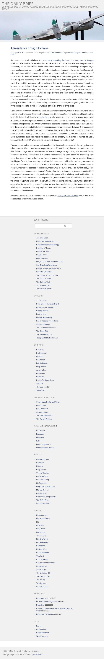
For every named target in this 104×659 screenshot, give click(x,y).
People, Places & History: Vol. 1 (48, 268)
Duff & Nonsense (43, 519)
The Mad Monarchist (44, 416)
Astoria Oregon (74, 53)
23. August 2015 (17, 53)
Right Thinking (42, 559)
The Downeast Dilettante (46, 328)
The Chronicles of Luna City (47, 275)
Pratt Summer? (42, 598)
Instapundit (40, 532)
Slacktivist (40, 383)
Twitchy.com (41, 583)
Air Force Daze (42, 238)
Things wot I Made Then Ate (47, 338)
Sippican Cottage (43, 324)
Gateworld (40, 437)
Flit (37, 522)
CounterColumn (42, 473)
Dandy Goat (41, 405)
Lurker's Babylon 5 (43, 444)
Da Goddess (41, 353)
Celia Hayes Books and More (47, 402)
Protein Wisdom (42, 553)
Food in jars (41, 314)
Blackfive (39, 466)
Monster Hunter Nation (45, 448)
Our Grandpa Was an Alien (46, 265)
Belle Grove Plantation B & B (47, 304)
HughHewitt (40, 529)
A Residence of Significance (29, 48)
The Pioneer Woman (44, 334)
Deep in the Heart (43, 251)
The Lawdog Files (43, 576)
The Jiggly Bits (42, 331)
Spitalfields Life (42, 412)
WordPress (38, 655)
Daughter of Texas (43, 248)
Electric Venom (42, 311)
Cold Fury (40, 350)
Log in (38, 626)
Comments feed (42, 633)
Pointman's (40, 373)
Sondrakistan (41, 566)
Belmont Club (41, 515)
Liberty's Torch (42, 539)
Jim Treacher (41, 536)
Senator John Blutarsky (45, 563)
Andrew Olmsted (42, 459)
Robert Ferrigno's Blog (45, 380)
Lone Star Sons (42, 258)
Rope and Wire (42, 409)
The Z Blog (40, 580)
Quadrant (40, 556)
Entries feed (41, 629)
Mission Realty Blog (44, 317)
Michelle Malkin (42, 542)
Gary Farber (41, 367)
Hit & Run (40, 525)
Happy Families (42, 255)
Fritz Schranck (42, 363)
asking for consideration (68, 195)
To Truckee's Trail (43, 285)
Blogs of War (41, 470)
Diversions (40, 605)
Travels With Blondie (44, 289)
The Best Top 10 (42, 387)
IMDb (38, 441)
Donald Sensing (42, 480)
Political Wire (41, 549)
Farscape (40, 434)
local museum (45, 117)
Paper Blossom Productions (47, 321)
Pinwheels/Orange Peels (46, 497)
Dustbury (39, 356)
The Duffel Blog (42, 500)
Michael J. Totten (42, 490)
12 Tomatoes (41, 300)
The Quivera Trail (43, 282)
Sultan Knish (41, 570)
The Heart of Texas (43, 279)
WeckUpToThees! (43, 503)
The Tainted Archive (44, 419)
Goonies (84, 53)
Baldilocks (40, 463)
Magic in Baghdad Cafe (45, 486)
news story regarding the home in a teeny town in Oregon (68, 60)
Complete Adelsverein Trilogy (47, 245)
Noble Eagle (41, 493)
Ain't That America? (54, 53)
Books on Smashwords (45, 241)
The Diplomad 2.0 (43, 573)
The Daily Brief (17, 4)
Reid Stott (40, 377)
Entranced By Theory (44, 614)
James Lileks (41, 370)
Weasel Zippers (42, 586)
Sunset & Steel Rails (44, 272)
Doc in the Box (42, 476)
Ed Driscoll (40, 360)
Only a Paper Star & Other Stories (49, 262)
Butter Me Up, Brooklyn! (45, 307)
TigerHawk (40, 390)
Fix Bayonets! (41, 483)
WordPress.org (42, 636)
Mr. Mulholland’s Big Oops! (46, 602)
